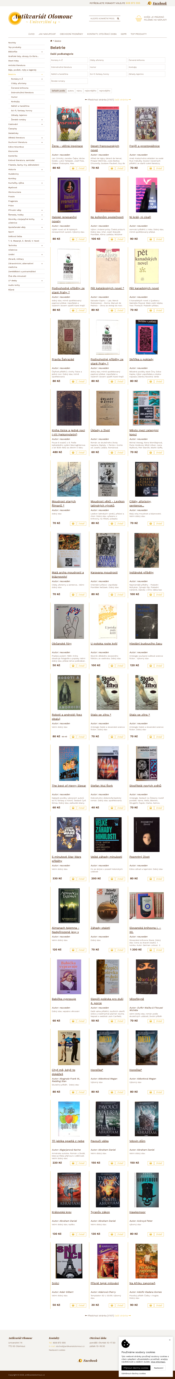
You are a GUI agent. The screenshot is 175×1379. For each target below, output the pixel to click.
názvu (79, 91)
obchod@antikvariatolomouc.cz (70, 1346)
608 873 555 (133, 3)
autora (71, 91)
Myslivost (12, 187)
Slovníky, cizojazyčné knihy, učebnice (21, 221)
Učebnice (12, 250)
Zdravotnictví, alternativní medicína (20, 265)
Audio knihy (14, 285)
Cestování (13, 124)
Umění (11, 254)
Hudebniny (13, 174)
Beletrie (12, 74)
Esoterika (12, 156)
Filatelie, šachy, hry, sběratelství (23, 165)
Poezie (11, 196)
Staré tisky (13, 61)
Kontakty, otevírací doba (102, 34)
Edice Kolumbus (16, 147)
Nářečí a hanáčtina (20, 106)
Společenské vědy (16, 227)
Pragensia (13, 201)
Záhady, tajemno (19, 115)
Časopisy (12, 128)
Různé (11, 290)
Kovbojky (15, 101)
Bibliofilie (12, 52)
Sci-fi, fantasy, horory (21, 110)
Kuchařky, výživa (16, 183)
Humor (14, 97)
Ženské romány (18, 119)
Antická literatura (16, 65)
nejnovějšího (104, 91)
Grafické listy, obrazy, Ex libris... (23, 56)
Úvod (31, 34)
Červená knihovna (19, 88)
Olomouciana (14, 192)
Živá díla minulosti (17, 276)
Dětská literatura (16, 138)
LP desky (12, 280)
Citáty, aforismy (18, 83)
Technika (12, 245)
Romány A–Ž (17, 79)
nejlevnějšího (90, 91)
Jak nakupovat (47, 34)
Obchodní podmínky (71, 34)
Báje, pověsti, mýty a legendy (22, 70)
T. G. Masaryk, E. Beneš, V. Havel (23, 241)
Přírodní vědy (14, 210)
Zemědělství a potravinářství (22, 271)
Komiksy (12, 178)
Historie (12, 169)
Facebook (160, 3)
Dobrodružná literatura (22, 92)
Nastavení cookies (57, 1350)
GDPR (123, 34)
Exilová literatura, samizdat (21, 160)
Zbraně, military (16, 259)
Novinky (12, 43)
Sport (11, 232)
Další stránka (122, 99)
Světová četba (15, 236)
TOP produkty (139, 34)
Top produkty (14, 47)
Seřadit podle (58, 91)
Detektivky (13, 133)
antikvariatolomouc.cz (35, 1375)
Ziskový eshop (154, 1375)
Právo (11, 205)
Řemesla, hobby (15, 215)
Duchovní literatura (17, 142)
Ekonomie (13, 151)
